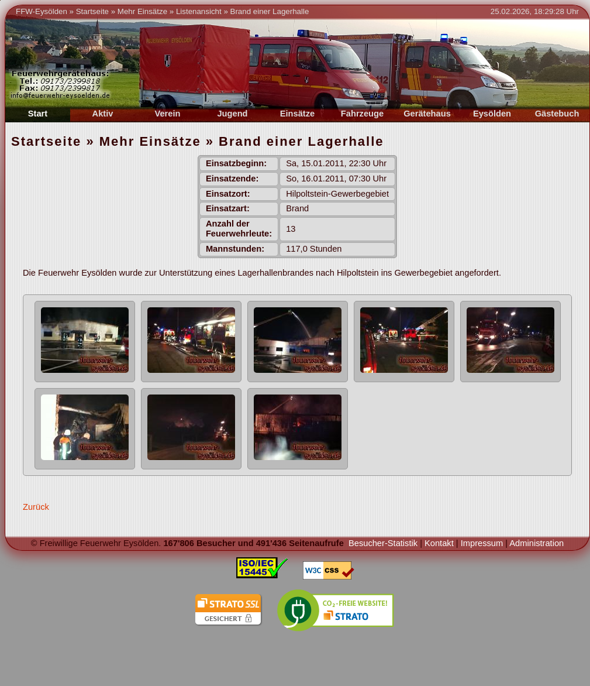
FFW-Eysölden (41, 11)
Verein (168, 113)
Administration (536, 543)
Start (37, 113)
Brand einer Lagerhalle (269, 11)
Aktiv (102, 113)
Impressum (482, 543)
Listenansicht (199, 11)
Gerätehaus (427, 113)
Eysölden (492, 113)
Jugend (232, 113)
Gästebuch (557, 113)
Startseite (92, 11)
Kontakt (439, 543)
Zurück (36, 507)
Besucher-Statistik (383, 543)
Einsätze (297, 113)
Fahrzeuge (362, 113)
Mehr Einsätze (142, 11)
